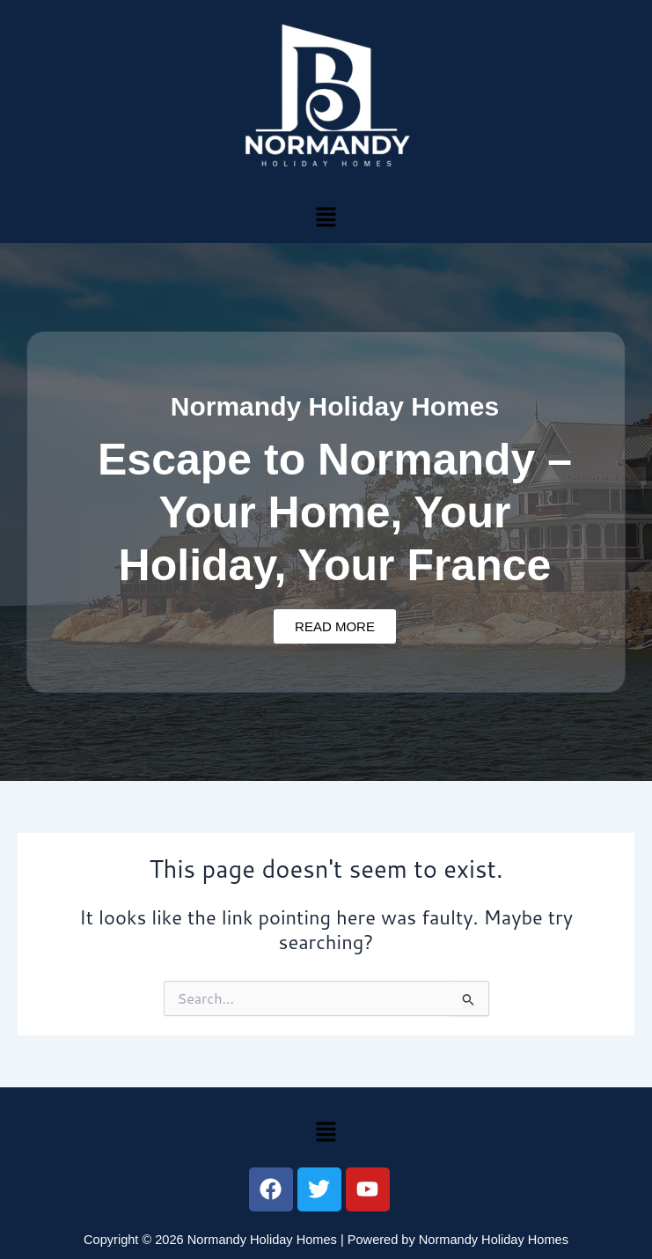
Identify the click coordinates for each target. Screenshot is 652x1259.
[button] (325, 216)
